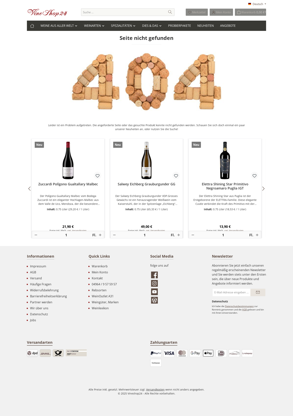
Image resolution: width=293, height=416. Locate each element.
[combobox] (123, 12)
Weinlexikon (100, 308)
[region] (146, 189)
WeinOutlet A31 (103, 296)
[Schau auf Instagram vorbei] (177, 283)
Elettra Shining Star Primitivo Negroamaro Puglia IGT (225, 186)
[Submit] (257, 292)
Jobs (33, 320)
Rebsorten (99, 290)
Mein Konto (100, 272)
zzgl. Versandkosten (77, 230)
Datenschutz (39, 314)
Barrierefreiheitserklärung (48, 296)
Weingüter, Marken (105, 302)
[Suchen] (170, 12)
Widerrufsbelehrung (44, 290)
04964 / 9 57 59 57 (104, 284)
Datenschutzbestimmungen (239, 306)
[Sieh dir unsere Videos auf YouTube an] (177, 292)
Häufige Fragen (40, 284)
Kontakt (97, 278)
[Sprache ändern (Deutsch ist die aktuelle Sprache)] (257, 4)
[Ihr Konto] (221, 12)
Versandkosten (155, 389)
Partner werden (41, 302)
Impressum (38, 266)
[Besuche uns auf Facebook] (177, 275)
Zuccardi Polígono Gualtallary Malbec (68, 184)
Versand (36, 278)
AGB (33, 272)
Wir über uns (39, 308)
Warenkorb (100, 266)
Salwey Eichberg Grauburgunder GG (146, 184)
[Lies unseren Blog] (177, 300)
